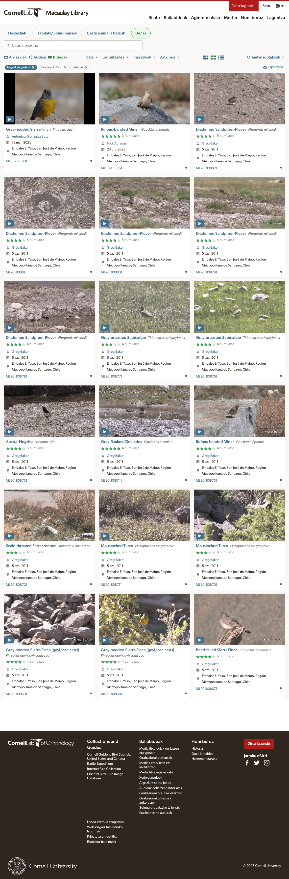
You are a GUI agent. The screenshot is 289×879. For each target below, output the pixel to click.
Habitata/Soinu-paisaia (56, 33)
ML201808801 (111, 272)
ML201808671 (206, 689)
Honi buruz (252, 18)
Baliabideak (175, 18)
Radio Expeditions (100, 763)
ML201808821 (206, 168)
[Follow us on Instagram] (267, 763)
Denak (140, 33)
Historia (197, 748)
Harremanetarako (204, 759)
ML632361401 (16, 161)
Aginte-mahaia (205, 18)
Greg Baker (210, 143)
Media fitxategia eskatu (156, 772)
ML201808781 (16, 376)
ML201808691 (16, 694)
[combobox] (77, 46)
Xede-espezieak (150, 777)
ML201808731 (206, 480)
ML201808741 (111, 480)
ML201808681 (111, 694)
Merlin (230, 18)
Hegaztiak (17, 33)
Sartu (267, 6)
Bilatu (154, 18)
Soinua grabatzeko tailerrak (159, 807)
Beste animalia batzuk (106, 33)
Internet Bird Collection (104, 769)
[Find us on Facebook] (247, 763)
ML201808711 (111, 584)
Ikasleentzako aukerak (155, 813)
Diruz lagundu (244, 6)
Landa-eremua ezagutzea (105, 822)
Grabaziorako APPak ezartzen (161, 793)
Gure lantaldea (202, 754)
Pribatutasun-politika (102, 836)
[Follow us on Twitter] (257, 763)
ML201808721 (16, 584)
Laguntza (276, 18)
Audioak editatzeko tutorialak (160, 788)
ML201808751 (16, 480)
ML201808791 (206, 272)
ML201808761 (206, 376)
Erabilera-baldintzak (101, 842)
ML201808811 (16, 272)
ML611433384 (111, 168)
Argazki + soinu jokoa (155, 783)
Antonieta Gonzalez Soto (30, 136)
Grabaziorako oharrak (155, 758)
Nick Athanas (116, 143)
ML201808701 (206, 584)
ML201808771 (111, 376)
